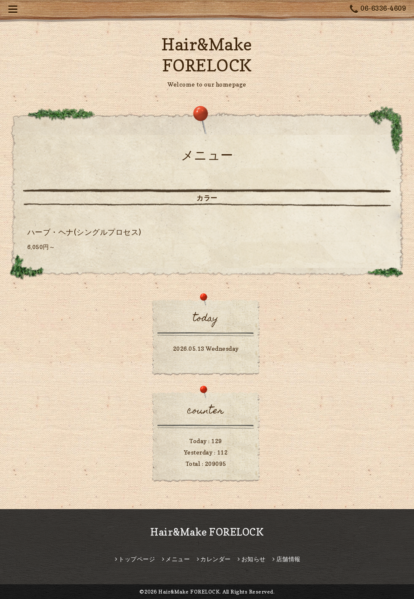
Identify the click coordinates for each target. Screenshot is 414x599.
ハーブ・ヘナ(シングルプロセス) (84, 232)
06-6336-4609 (378, 9)
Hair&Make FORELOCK (207, 532)
